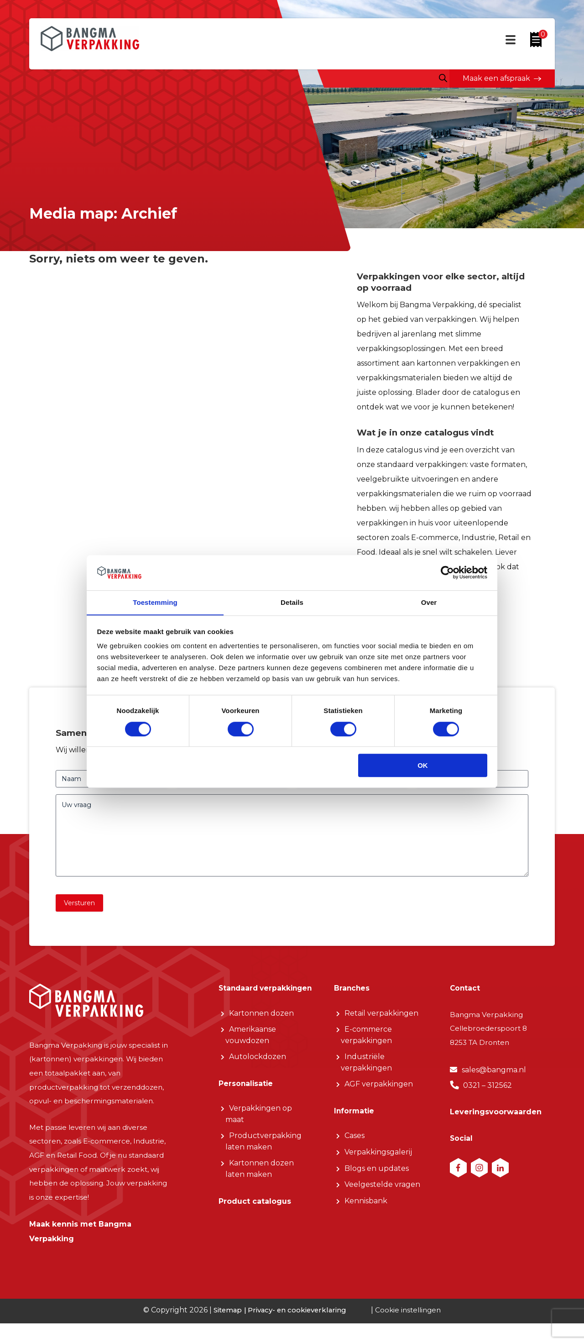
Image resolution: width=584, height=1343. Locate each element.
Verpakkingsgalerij (378, 1161)
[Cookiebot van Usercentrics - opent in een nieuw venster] (447, 572)
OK (422, 766)
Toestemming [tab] (155, 602)
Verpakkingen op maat (258, 1138)
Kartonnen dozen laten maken (259, 1192)
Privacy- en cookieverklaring (295, 1329)
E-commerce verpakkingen (366, 1042)
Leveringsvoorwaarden (496, 1121)
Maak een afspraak (496, 78)
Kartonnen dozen (261, 1034)
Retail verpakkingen (381, 1019)
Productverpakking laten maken (263, 1165)
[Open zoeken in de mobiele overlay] (441, 78)
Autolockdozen (257, 1078)
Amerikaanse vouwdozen (250, 1057)
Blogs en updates (376, 1177)
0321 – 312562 (487, 1094)
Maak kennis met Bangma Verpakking (80, 1245)
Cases (354, 1144)
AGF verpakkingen (378, 1091)
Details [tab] (292, 602)
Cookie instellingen (409, 1329)
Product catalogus (255, 1225)
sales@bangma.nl (494, 1078)
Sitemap (225, 1329)
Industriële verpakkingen (366, 1070)
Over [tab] (429, 602)
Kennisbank (365, 1211)
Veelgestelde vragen (382, 1194)
